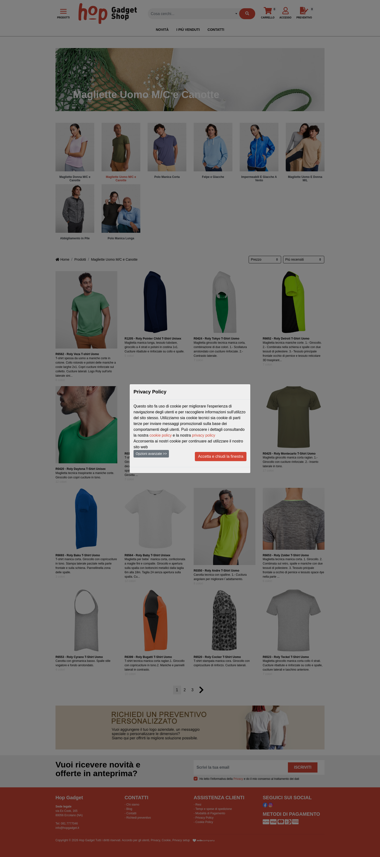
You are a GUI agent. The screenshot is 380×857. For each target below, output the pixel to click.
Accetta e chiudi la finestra (220, 456)
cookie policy (161, 435)
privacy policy (203, 435)
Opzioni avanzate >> (151, 454)
